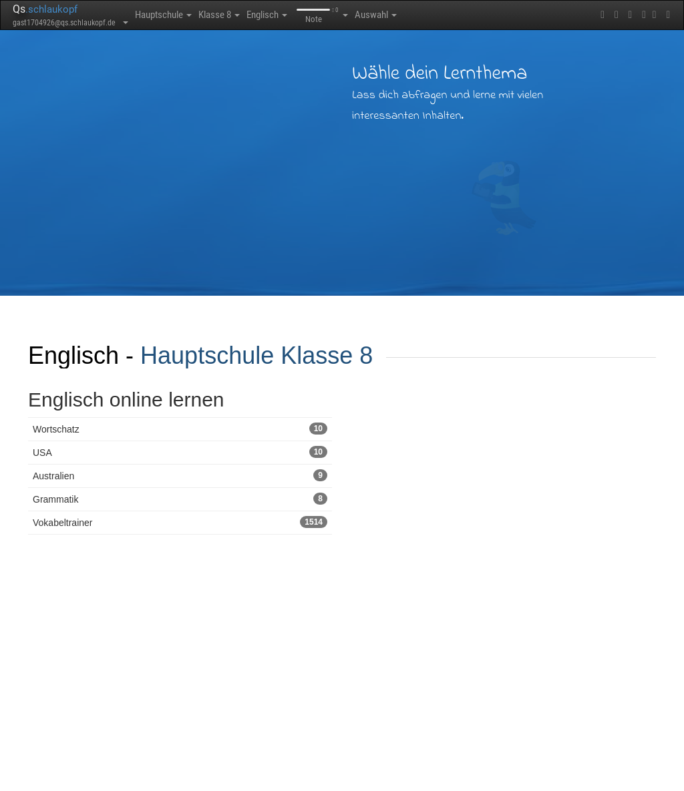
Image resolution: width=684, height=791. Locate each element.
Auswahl (401, 15)
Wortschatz (180, 429)
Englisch (285, 15)
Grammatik (180, 499)
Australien (180, 475)
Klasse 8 (230, 15)
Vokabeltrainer (180, 522)
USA (180, 452)
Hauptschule (167, 15)
